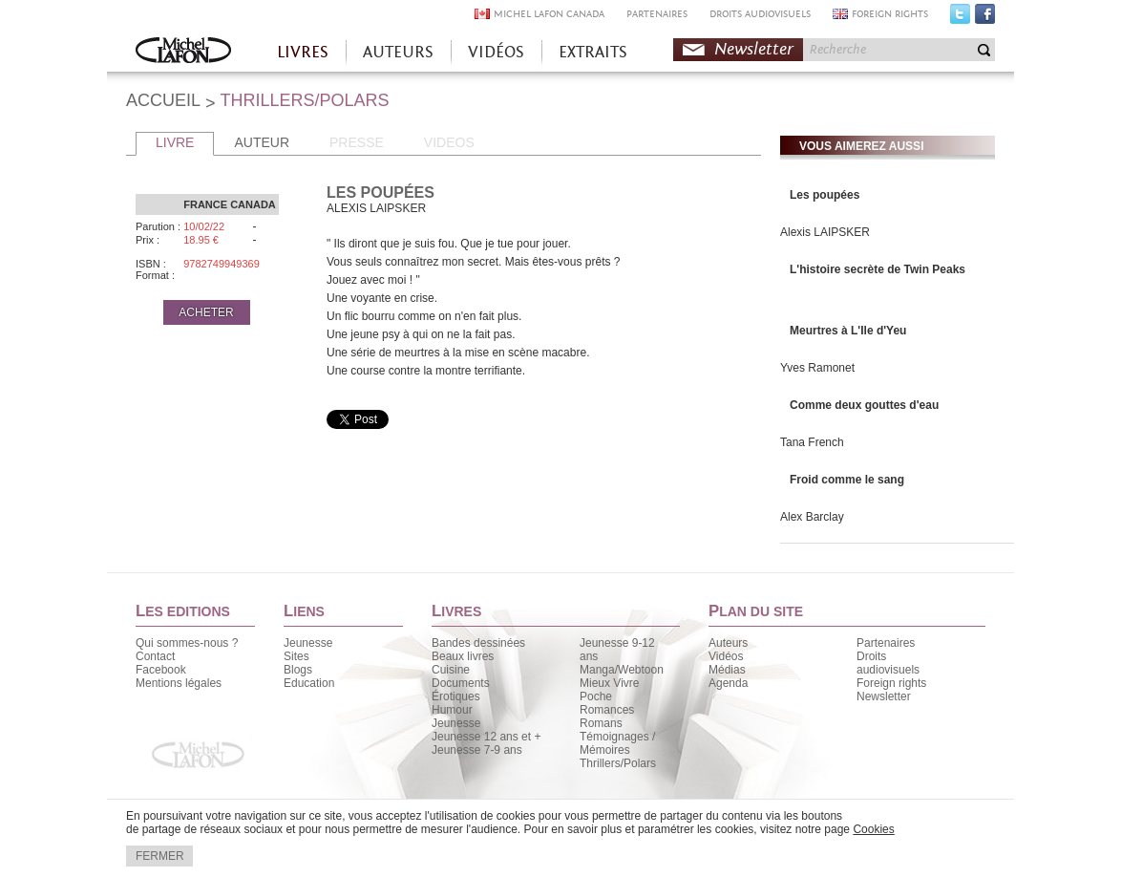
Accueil (183, 52)
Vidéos (726, 656)
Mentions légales (179, 683)
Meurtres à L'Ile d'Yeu (848, 330)
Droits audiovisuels (888, 663)
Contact (155, 656)
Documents (461, 683)
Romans (601, 723)
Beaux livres (463, 656)
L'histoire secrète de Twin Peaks (877, 269)
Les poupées (824, 195)
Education (309, 683)
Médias (727, 669)
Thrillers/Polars (618, 763)
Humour (452, 710)
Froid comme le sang (847, 479)
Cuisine (451, 669)
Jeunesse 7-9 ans (477, 750)
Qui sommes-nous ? (187, 643)
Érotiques (456, 696)
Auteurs (728, 643)
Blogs (298, 669)
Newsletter (753, 49)
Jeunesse (308, 643)
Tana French (812, 442)
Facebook (985, 18)
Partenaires (886, 643)
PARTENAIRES (656, 14)
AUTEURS (398, 52)
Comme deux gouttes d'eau (864, 405)
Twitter (960, 18)
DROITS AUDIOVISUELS (760, 14)
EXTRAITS (593, 52)
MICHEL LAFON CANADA (549, 14)
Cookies (873, 829)
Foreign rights (891, 683)
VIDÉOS (496, 52)
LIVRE (175, 142)
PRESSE (356, 142)
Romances (607, 710)
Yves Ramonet (817, 368)
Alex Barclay (812, 517)
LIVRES (302, 52)
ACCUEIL (163, 100)
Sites (296, 656)
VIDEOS (449, 142)
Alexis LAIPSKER (825, 232)
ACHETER (206, 312)
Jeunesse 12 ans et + (486, 736)
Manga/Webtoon (622, 669)
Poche (596, 696)
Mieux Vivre (609, 683)
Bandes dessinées (478, 643)
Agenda (728, 683)
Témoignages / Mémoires (617, 743)
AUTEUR (261, 142)
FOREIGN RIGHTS (890, 14)
